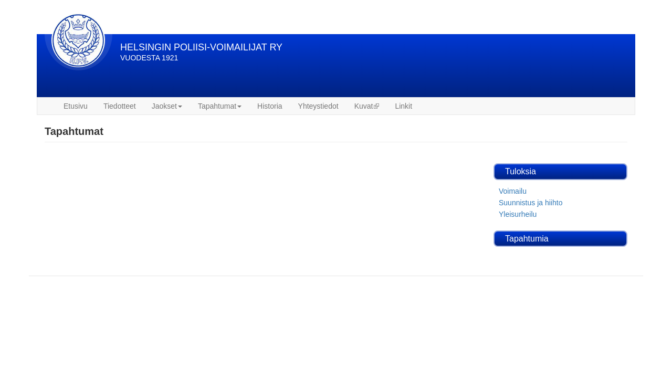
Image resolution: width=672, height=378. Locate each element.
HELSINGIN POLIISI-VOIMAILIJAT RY (201, 47)
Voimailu (513, 191)
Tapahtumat (220, 106)
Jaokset (167, 106)
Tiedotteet (119, 106)
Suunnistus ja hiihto (530, 202)
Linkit (403, 106)
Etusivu (76, 106)
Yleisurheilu (518, 214)
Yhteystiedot (318, 106)
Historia (269, 106)
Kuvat (367, 106)
